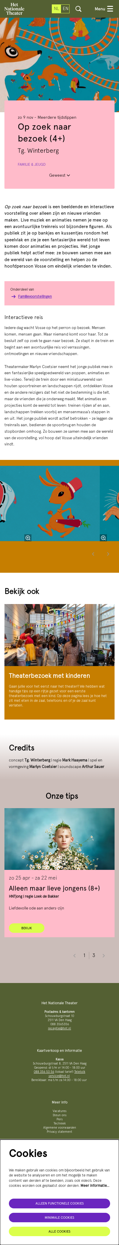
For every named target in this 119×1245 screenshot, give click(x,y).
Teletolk (79, 1072)
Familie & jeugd (32, 164)
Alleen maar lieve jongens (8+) (54, 888)
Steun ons (60, 1115)
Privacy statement (59, 1132)
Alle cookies (59, 1231)
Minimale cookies (59, 1217)
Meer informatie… (95, 1185)
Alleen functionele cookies (60, 1203)
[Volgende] (108, 554)
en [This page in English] (65, 8)
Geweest (59, 175)
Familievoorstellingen (31, 297)
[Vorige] (93, 554)
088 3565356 (59, 1024)
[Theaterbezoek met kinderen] (59, 635)
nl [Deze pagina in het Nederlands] (56, 8)
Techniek (60, 1123)
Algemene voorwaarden (59, 1128)
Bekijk (26, 928)
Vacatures (60, 1111)
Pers (60, 1119)
